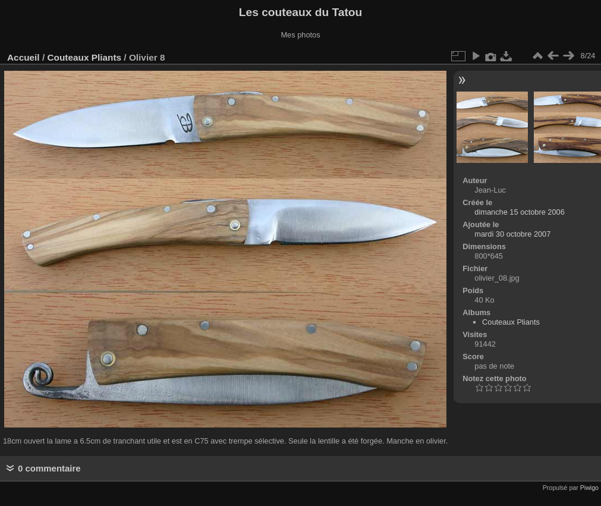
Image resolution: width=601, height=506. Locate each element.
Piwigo (589, 487)
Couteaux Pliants (84, 57)
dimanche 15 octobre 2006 (519, 212)
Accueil (23, 57)
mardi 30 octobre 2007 (512, 234)
